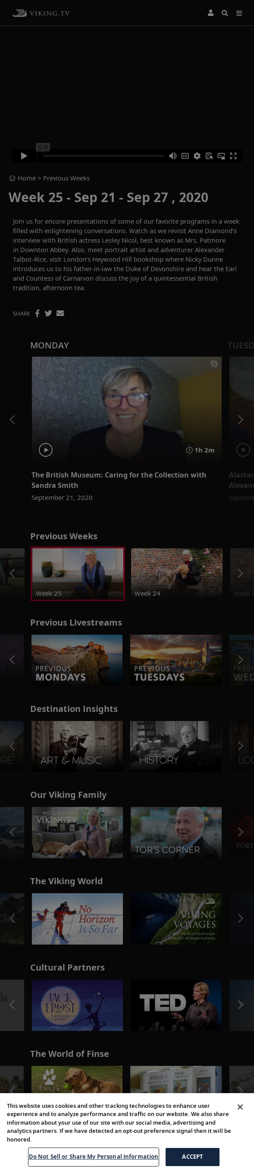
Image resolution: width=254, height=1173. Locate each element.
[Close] (240, 1111)
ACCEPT (192, 1162)
